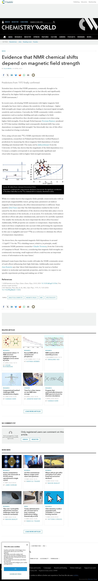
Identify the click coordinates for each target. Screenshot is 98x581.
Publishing (77, 2)
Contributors (36, 546)
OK (15, 569)
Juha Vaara (13, 208)
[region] (15, 561)
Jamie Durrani (11, 485)
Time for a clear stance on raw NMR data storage (32, 392)
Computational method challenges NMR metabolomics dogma (11, 392)
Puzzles (35, 42)
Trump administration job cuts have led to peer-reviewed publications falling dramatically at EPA (31, 512)
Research (6, 350)
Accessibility (44, 558)
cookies (75, 575)
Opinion (27, 388)
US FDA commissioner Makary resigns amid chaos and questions (31, 474)
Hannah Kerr (10, 399)
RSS (44, 546)
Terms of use (34, 558)
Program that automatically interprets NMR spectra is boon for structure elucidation (53, 393)
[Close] (27, 545)
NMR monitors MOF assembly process (52, 354)
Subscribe (24, 22)
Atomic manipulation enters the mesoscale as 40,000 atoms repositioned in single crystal (11, 476)
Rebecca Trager (33, 481)
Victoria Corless (55, 519)
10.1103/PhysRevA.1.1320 (11, 290)
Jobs (19, 42)
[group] (89, 37)
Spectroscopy (51, 297)
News (4, 51)
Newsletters (13, 42)
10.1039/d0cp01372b (49, 283)
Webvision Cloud (92, 579)
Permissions (54, 558)
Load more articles (33, 411)
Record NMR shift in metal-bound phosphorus (31, 354)
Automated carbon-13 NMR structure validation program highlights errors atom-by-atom (11, 356)
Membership (92, 2)
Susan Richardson (8, 365)
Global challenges (75, 568)
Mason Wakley (54, 483)
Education (84, 2)
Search (54, 22)
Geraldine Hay (54, 359)
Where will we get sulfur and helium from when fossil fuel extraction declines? (53, 475)
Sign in (25, 439)
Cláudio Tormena (40, 246)
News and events (35, 568)
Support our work (90, 568)
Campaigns (47, 568)
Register (15, 22)
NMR (41, 297)
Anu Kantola (7, 267)
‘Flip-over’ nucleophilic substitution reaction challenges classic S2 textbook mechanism (11, 511)
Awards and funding (60, 568)
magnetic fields (31, 297)
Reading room (27, 42)
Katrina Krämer (33, 361)
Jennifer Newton (34, 399)
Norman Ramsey (48, 121)
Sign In (7, 22)
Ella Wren (7, 68)
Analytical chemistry (16, 297)
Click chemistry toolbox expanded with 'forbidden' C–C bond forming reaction (53, 511)
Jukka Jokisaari (43, 145)
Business (27, 470)
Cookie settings (15, 574)
